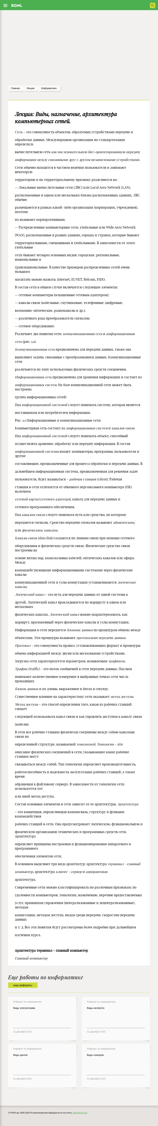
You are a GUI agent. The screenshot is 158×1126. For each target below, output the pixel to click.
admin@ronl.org (80, 1113)
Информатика (48, 88)
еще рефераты (22, 985)
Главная (15, 88)
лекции (30, 88)
